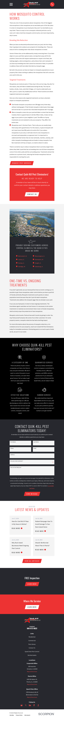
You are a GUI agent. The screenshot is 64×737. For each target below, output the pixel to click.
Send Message (32, 494)
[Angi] (42, 706)
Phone (12, 448)
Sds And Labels (32, 656)
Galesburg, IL (39, 267)
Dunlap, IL (21, 263)
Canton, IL (21, 260)
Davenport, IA (39, 260)
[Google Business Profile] (21, 706)
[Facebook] (34, 706)
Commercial (32, 642)
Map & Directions (32, 673)
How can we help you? (15, 468)
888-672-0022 (32, 629)
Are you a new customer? (16, 461)
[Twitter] (26, 706)
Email (35, 448)
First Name (13, 442)
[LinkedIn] (30, 706)
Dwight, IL (38, 263)
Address (12, 455)
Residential (32, 638)
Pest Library (32, 645)
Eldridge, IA (21, 267)
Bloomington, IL (40, 256)
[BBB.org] (38, 706)
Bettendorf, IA (22, 256)
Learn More (32, 585)
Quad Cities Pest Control (32, 653)
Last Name (36, 442)
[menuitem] (12, 716)
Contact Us (32, 649)
